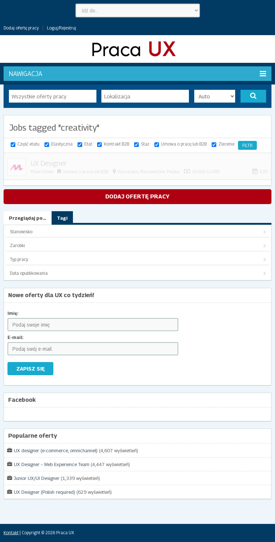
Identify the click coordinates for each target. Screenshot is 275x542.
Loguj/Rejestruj (61, 28)
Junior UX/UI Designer (36, 478)
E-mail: (15, 337)
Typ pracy (19, 259)
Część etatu (28, 144)
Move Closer (42, 171)
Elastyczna (62, 144)
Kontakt (11, 532)
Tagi (62, 218)
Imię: (12, 313)
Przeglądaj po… (27, 218)
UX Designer (49, 163)
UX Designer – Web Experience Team (51, 464)
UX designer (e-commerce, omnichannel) (55, 450)
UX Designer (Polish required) (44, 492)
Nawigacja (137, 73)
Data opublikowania (29, 273)
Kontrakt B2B (116, 144)
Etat (88, 144)
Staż (145, 144)
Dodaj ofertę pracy (21, 28)
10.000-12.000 (206, 171)
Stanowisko (21, 231)
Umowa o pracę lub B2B (184, 144)
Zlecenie (226, 144)
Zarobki (17, 245)
